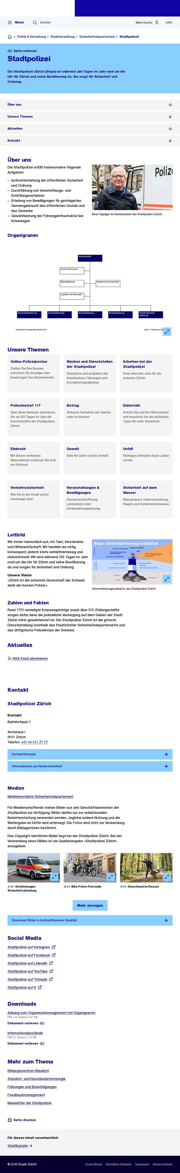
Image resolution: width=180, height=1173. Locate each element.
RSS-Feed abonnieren (27, 658)
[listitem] (90, 104)
